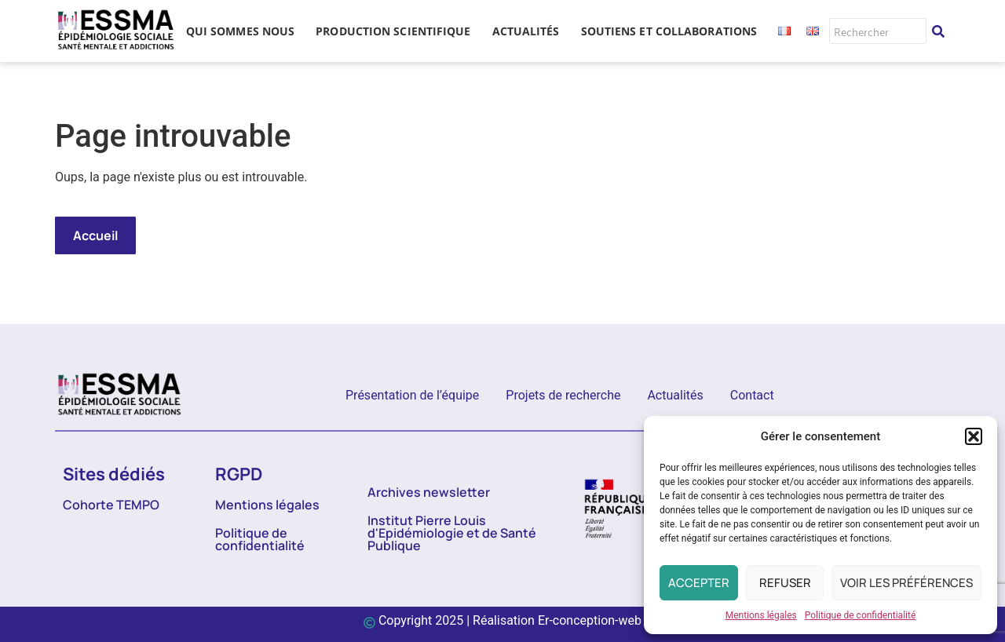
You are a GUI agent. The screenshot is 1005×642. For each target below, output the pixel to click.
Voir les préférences (906, 583)
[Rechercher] (877, 31)
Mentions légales (761, 615)
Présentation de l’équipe (412, 395)
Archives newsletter (428, 492)
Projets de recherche (563, 395)
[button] (973, 436)
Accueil (95, 235)
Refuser (785, 583)
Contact (752, 395)
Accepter (698, 583)
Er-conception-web (589, 620)
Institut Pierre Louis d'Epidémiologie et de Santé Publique (451, 533)
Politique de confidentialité (860, 615)
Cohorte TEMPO (111, 504)
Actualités (675, 395)
